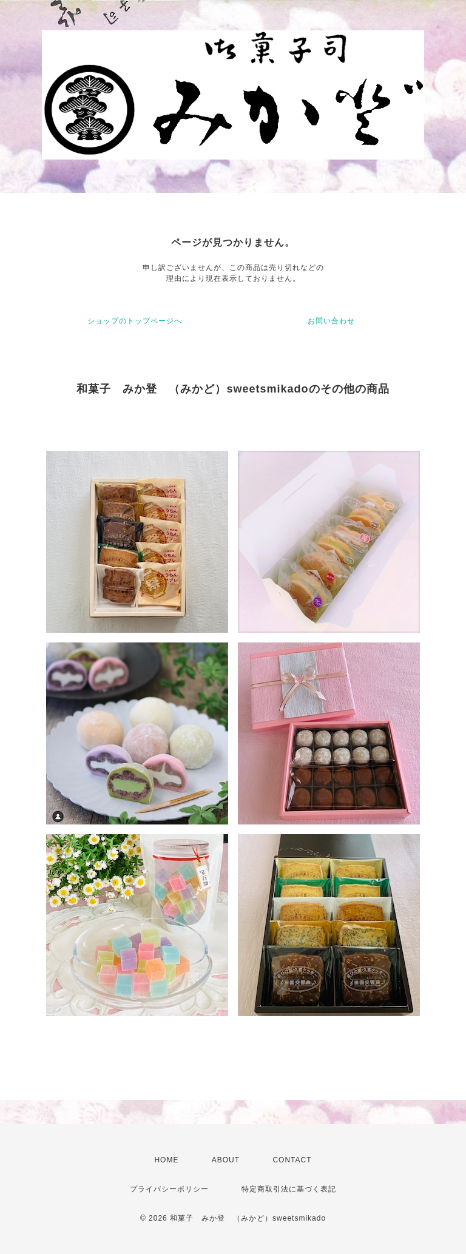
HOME (166, 1160)
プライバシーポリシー (169, 1189)
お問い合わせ (331, 321)
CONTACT (291, 1160)
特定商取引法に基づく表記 (288, 1189)
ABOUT (226, 1160)
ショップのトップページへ (134, 321)
